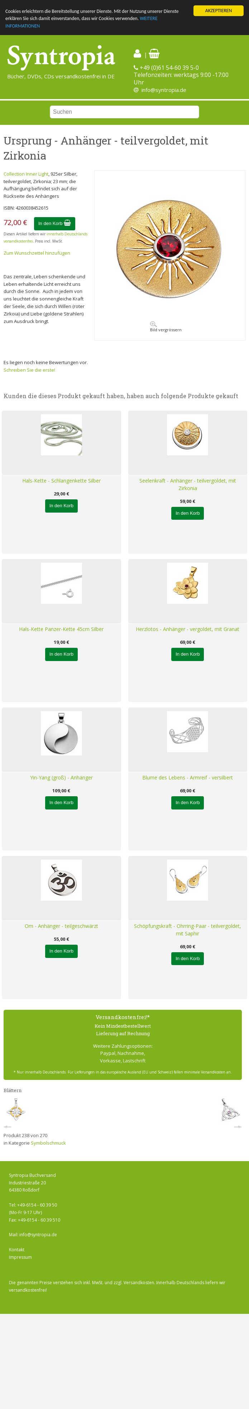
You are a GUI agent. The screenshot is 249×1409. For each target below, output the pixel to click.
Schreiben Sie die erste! (29, 370)
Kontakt (16, 1250)
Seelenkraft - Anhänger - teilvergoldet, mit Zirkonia (187, 484)
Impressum (20, 1257)
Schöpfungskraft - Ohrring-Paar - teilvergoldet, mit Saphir (187, 930)
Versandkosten (139, 1283)
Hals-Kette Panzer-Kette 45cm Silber (61, 629)
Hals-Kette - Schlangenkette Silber (61, 480)
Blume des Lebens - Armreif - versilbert (187, 777)
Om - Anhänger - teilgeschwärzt (61, 926)
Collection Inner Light (26, 174)
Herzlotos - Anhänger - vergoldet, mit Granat (187, 629)
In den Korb (54, 223)
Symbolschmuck (48, 1143)
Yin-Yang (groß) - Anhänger (61, 777)
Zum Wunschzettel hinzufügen (37, 253)
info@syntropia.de (164, 89)
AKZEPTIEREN (218, 11)
